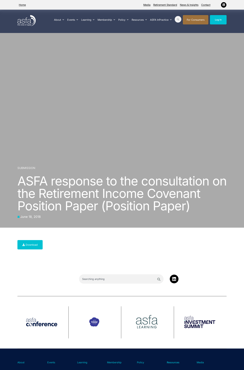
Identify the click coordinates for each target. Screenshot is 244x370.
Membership (106, 19)
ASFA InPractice (161, 19)
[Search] (158, 279)
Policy (123, 19)
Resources (139, 19)
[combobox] (121, 279)
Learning (87, 19)
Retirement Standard (165, 4)
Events (72, 19)
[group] (43, 322)
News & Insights (189, 4)
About (59, 19)
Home (22, 4)
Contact (205, 4)
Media (146, 4)
